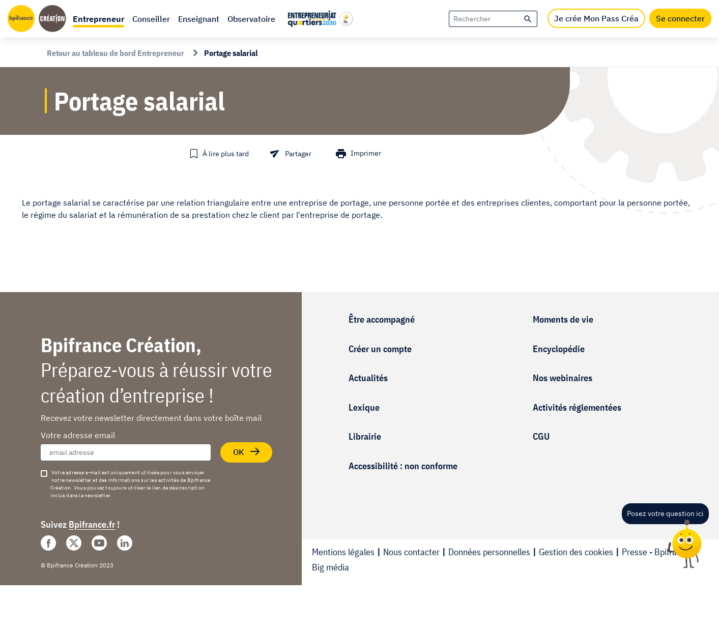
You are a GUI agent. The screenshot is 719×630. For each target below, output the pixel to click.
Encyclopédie (559, 349)
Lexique (364, 407)
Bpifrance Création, (121, 344)
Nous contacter (411, 552)
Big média (330, 567)
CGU (541, 436)
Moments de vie (563, 319)
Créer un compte (380, 349)
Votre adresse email (78, 435)
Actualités (368, 378)
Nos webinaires (562, 378)
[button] (98, 19)
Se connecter (680, 18)
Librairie (365, 436)
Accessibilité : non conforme (403, 466)
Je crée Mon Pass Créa (596, 18)
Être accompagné (382, 319)
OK (247, 451)
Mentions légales (343, 552)
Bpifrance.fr (92, 524)
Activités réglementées (577, 407)
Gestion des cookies (576, 552)
